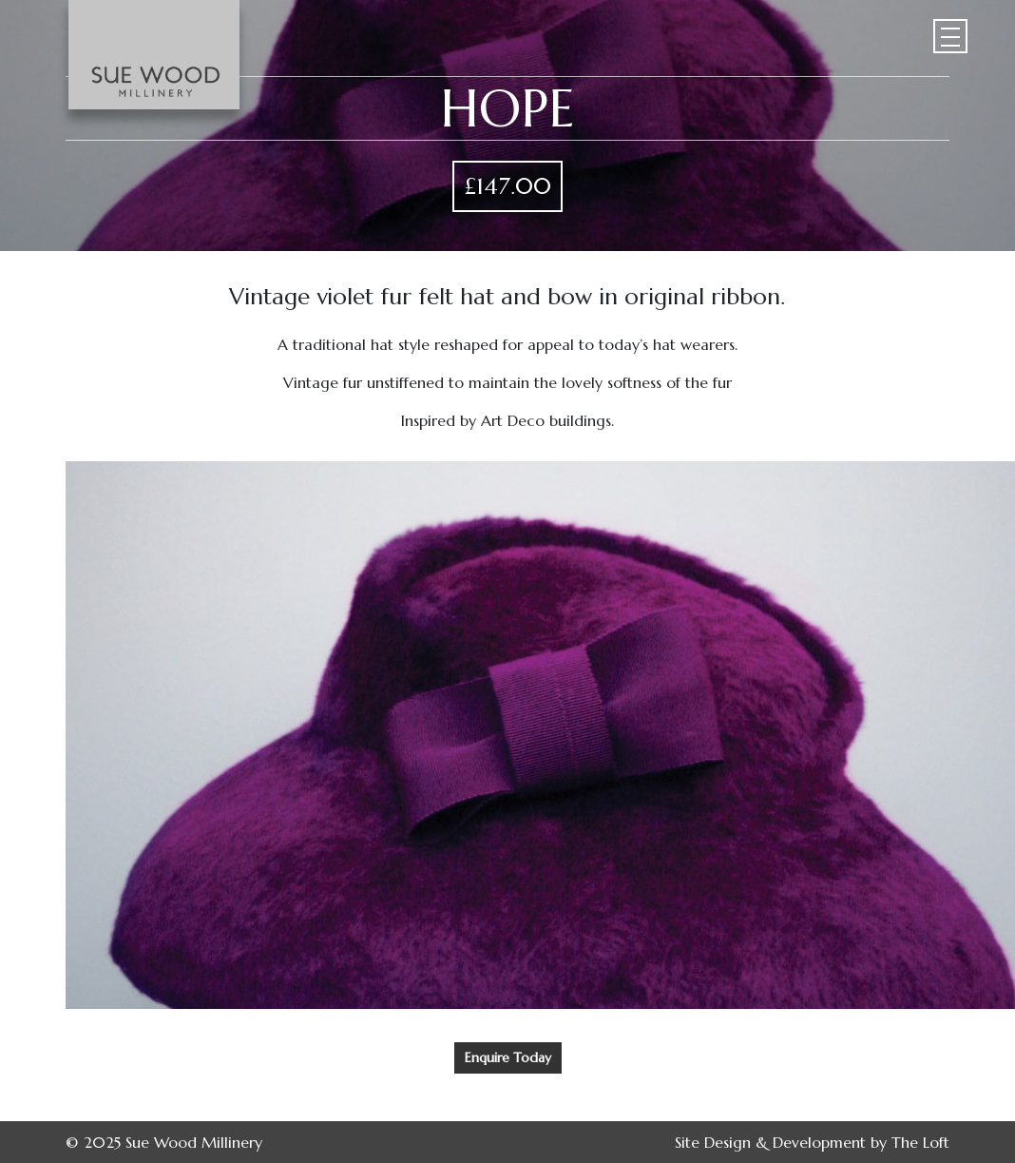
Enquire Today (508, 1057)
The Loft (920, 1142)
